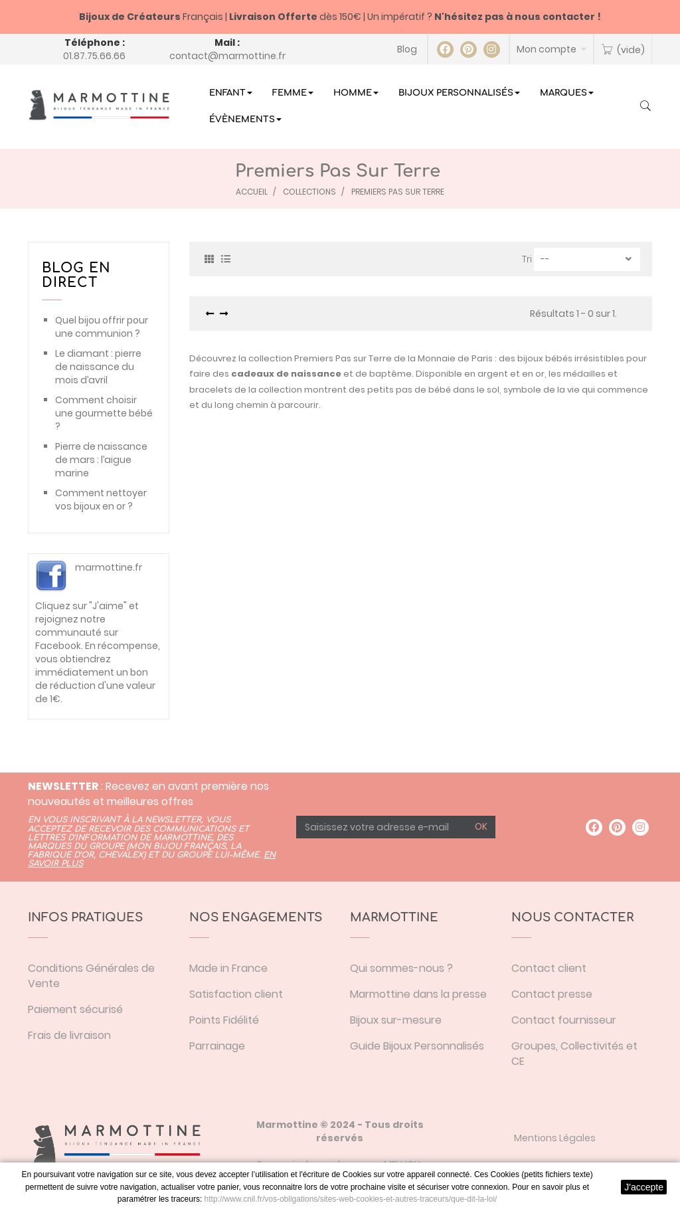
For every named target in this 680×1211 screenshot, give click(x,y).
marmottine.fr (108, 567)
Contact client (548, 968)
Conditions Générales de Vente (91, 976)
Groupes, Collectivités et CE (574, 1053)
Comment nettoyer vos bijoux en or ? (101, 499)
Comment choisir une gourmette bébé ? (104, 413)
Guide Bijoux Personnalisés (417, 1046)
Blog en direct (76, 275)
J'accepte (643, 1187)
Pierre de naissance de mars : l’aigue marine (101, 460)
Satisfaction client (236, 994)
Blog (407, 49)
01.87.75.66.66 (94, 55)
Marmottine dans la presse (418, 994)
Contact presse (551, 994)
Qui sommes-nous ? (401, 968)
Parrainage (217, 1046)
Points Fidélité (224, 1020)
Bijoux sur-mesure (396, 1020)
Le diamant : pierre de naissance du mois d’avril (98, 367)
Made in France (228, 968)
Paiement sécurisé (75, 1009)
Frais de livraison (69, 1035)
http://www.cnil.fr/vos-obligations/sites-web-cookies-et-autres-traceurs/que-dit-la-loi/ (351, 1199)
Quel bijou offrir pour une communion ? (101, 327)
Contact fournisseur (563, 1020)
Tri (527, 259)
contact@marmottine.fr (227, 55)
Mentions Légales (555, 1138)
